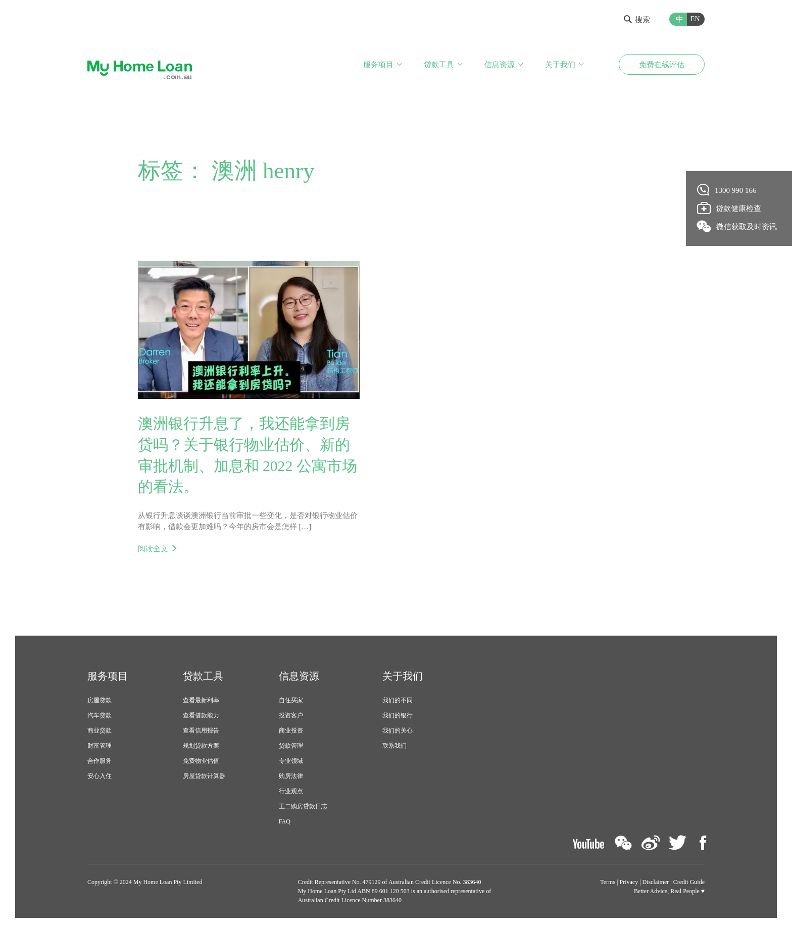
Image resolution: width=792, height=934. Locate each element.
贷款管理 (291, 746)
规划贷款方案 (201, 746)
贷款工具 (439, 65)
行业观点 (291, 792)
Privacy (629, 883)
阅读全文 (153, 549)
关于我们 (560, 65)
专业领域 (291, 761)
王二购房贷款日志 (303, 807)
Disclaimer (655, 883)
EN (695, 19)
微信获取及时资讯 (737, 226)
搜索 (637, 20)
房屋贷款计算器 (204, 777)
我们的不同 (397, 701)
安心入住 (99, 777)
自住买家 (291, 701)
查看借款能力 (201, 716)
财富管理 (99, 746)
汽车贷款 (99, 716)
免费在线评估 (661, 65)
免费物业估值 (201, 761)
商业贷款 (99, 731)
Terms (607, 883)
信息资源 (499, 65)
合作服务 (99, 761)
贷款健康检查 (729, 208)
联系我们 (394, 746)
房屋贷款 (99, 701)
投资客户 (291, 716)
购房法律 (291, 777)
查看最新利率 (201, 701)
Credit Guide (689, 883)
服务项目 (378, 65)
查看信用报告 (201, 731)
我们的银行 (397, 716)
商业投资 (291, 731)
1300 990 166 (727, 189)
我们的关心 (397, 731)
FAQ (284, 822)
